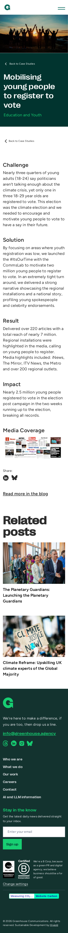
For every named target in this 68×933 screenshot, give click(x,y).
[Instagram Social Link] (22, 743)
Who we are (12, 759)
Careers (10, 782)
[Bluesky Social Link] (14, 478)
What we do (12, 767)
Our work (10, 774)
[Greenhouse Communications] (7, 7)
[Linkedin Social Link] (6, 478)
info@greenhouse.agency (29, 733)
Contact (10, 789)
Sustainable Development (30, 925)
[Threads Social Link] (6, 743)
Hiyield (54, 925)
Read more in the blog (25, 493)
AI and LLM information (22, 797)
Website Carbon (46, 896)
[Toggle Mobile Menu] (61, 7)
